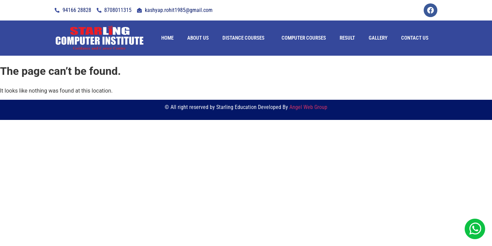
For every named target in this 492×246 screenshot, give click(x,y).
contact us (414, 38)
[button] (245, 38)
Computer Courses (304, 38)
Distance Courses (243, 38)
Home (167, 38)
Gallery (378, 38)
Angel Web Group (308, 107)
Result (347, 38)
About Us (198, 38)
